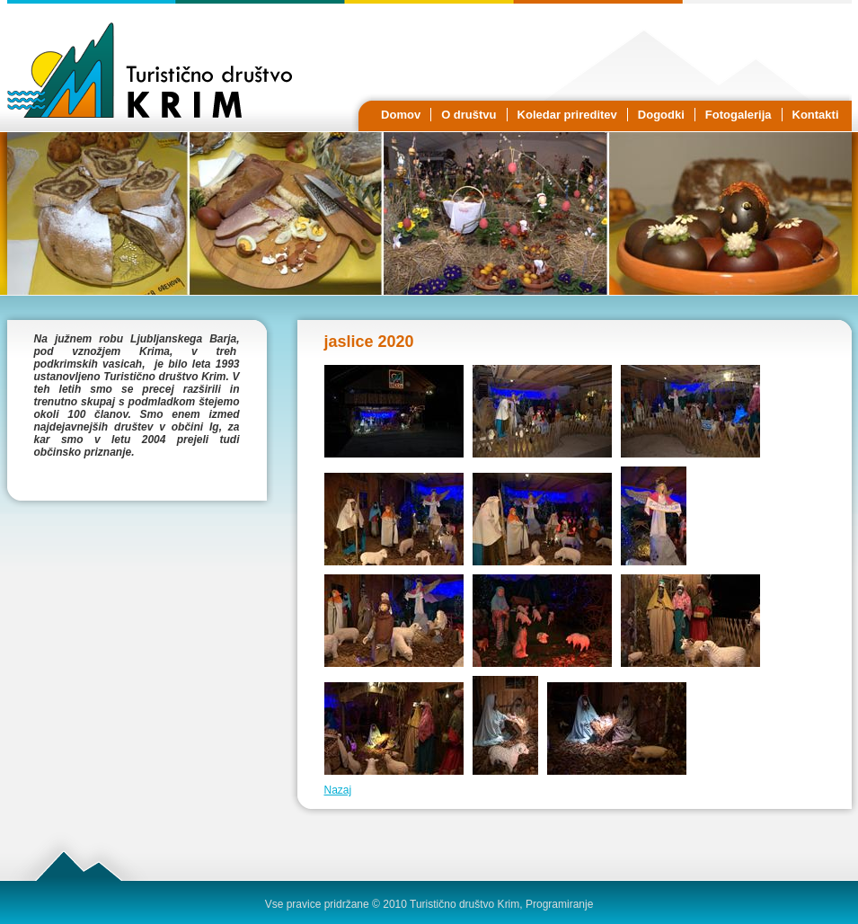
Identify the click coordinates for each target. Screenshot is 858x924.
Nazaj (338, 790)
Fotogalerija (738, 114)
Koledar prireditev (567, 114)
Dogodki (661, 114)
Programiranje (559, 904)
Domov (400, 114)
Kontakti (815, 114)
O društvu (468, 114)
